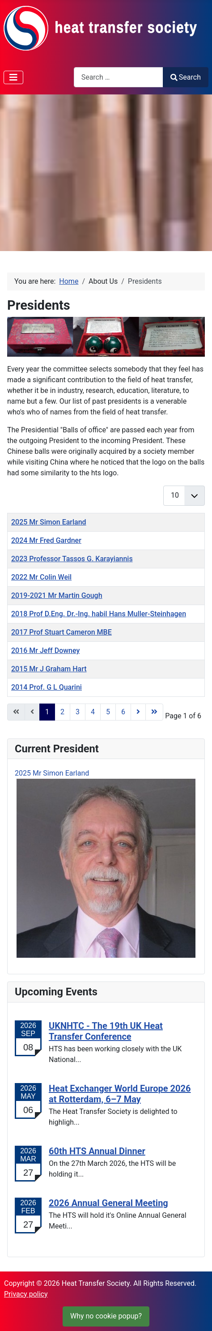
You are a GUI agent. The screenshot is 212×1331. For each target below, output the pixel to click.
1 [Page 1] (47, 712)
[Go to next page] (138, 712)
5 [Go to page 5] (108, 712)
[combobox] (118, 77)
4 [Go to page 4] (93, 712)
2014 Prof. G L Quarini (46, 687)
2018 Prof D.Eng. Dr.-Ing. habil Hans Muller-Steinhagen (98, 614)
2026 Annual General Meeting (108, 1203)
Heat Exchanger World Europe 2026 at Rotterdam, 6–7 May (120, 1094)
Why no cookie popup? (106, 1316)
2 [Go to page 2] (62, 712)
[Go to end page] (154, 712)
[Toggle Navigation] (13, 77)
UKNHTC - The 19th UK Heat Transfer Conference (106, 1031)
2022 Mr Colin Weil (41, 577)
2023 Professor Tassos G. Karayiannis (72, 559)
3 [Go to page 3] (78, 712)
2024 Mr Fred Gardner (46, 540)
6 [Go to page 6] (123, 712)
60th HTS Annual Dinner (97, 1151)
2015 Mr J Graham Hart (49, 669)
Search (185, 77)
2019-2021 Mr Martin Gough (56, 595)
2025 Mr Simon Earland (48, 522)
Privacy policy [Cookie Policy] (26, 1294)
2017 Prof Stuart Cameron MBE (61, 632)
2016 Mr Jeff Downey (45, 650)
